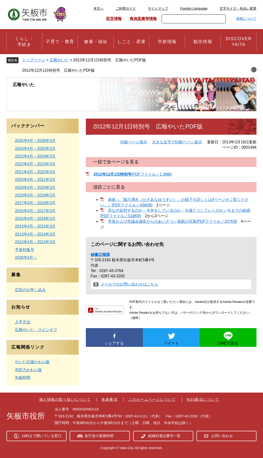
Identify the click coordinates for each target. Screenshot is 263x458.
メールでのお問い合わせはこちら (129, 284)
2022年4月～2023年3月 (35, 164)
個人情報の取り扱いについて (65, 399)
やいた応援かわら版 (32, 362)
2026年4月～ (26, 257)
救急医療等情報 (143, 19)
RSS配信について (203, 399)
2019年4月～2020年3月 (35, 187)
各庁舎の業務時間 (99, 436)
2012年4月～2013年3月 (35, 242)
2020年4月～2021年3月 (35, 180)
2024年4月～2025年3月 (35, 148)
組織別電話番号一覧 (164, 436)
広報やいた (59, 60)
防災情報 (114, 19)
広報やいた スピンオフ (36, 330)
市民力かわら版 (28, 370)
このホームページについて (152, 399)
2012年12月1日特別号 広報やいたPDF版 (58, 70)
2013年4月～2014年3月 (35, 234)
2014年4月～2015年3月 (35, 226)
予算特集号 (24, 250)
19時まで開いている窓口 (41, 436)
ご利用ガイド (126, 8)
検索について (246, 18)
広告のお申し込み (30, 290)
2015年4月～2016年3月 (35, 218)
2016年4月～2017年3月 (35, 211)
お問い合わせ (222, 436)
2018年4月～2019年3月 (35, 195)
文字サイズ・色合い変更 (238, 8)
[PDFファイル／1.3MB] (133, 174)
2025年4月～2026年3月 (35, 141)
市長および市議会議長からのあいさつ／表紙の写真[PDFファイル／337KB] (172, 221)
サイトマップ (158, 8)
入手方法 (22, 322)
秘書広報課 (100, 255)
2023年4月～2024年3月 (35, 156)
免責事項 (109, 399)
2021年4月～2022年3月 (35, 172)
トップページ (33, 60)
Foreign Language (193, 8)
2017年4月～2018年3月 (35, 203)
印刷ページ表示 (133, 142)
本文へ (99, 8)
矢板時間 (22, 377)
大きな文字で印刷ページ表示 (177, 142)
